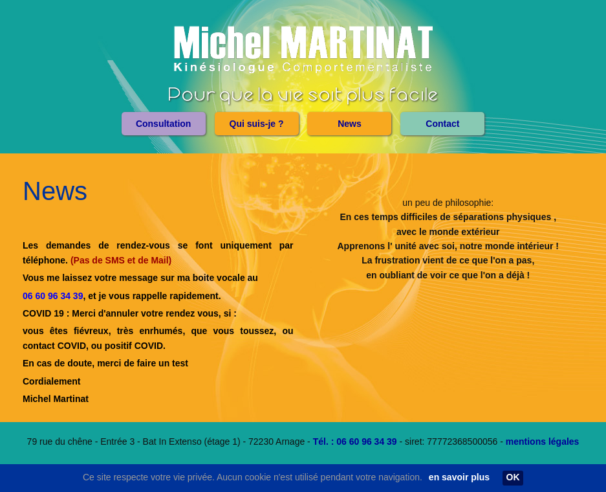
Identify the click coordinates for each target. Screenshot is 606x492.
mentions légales (542, 441)
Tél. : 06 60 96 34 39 (355, 441)
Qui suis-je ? (257, 123)
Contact (442, 123)
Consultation (163, 123)
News (350, 123)
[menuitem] (163, 123)
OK (513, 477)
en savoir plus (459, 477)
